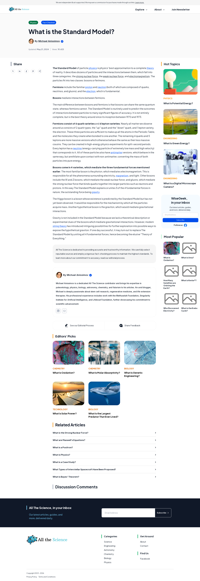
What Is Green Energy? (176, 143)
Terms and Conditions (47, 577)
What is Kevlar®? (189, 280)
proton (89, 87)
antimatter (116, 152)
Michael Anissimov (49, 41)
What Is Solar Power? (65, 413)
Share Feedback (129, 325)
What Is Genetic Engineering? (133, 374)
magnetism (122, 175)
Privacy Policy (31, 577)
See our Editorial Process (79, 325)
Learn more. (139, 2)
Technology (60, 409)
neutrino (77, 148)
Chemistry (59, 368)
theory (150, 68)
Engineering (170, 138)
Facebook (145, 558)
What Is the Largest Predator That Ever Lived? (103, 415)
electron (90, 91)
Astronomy (109, 550)
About (143, 541)
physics (93, 68)
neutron (102, 87)
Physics (167, 98)
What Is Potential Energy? (178, 103)
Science (108, 541)
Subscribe (180, 220)
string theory (59, 226)
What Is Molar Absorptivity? (104, 372)
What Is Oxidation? (64, 372)
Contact (144, 545)
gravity (95, 192)
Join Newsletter (181, 9)
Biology (129, 368)
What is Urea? (187, 257)
